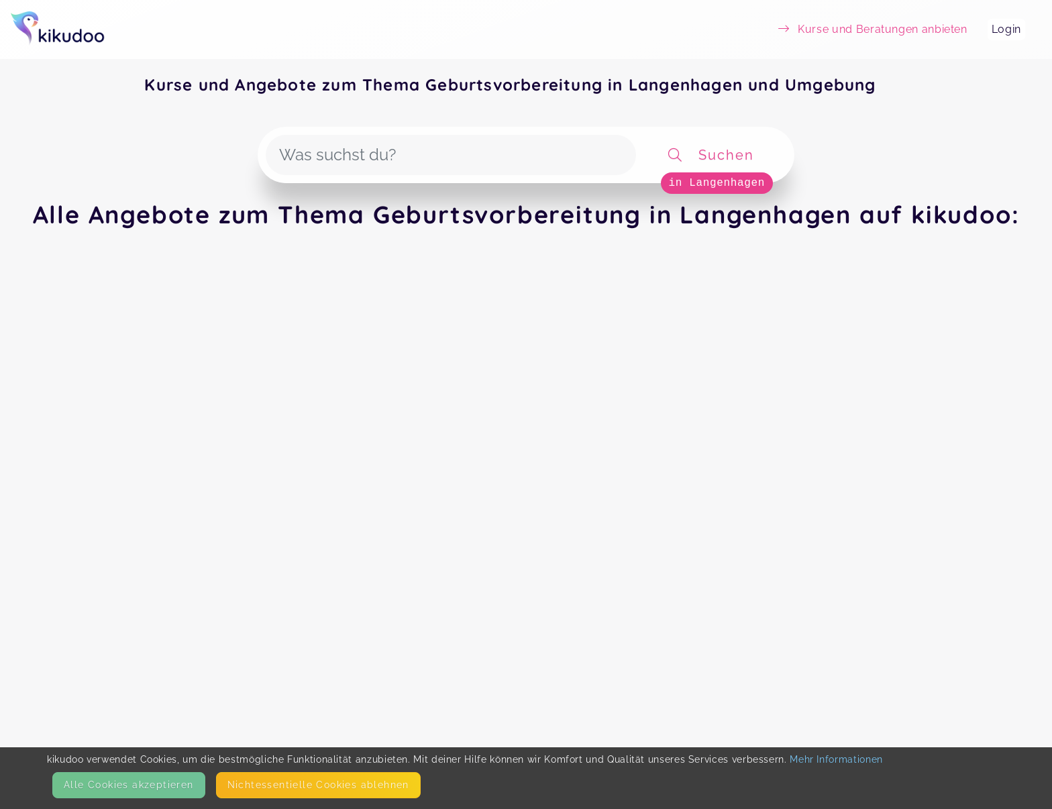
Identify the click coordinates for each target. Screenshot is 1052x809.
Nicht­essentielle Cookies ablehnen (318, 784)
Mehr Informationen (836, 759)
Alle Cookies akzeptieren (129, 784)
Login (1006, 29)
